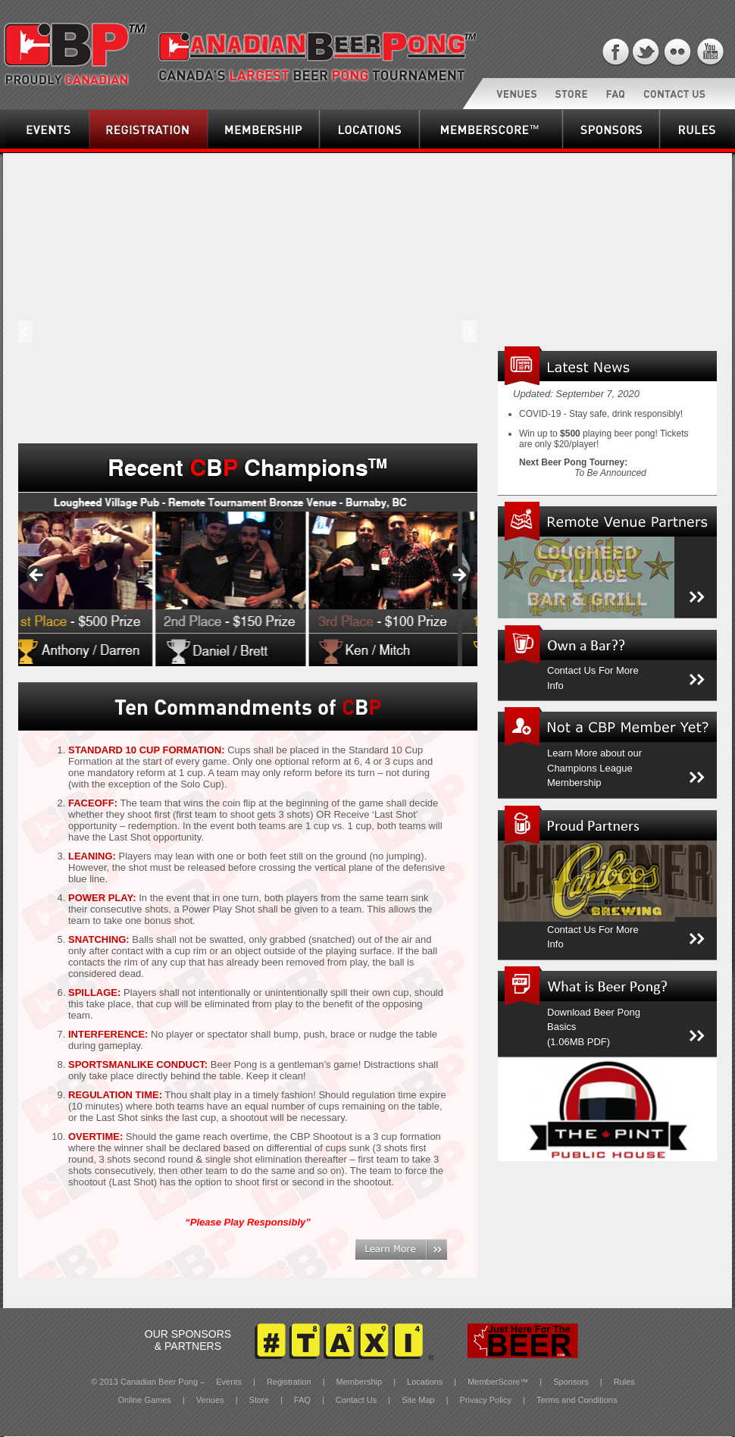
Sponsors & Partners (597, 148)
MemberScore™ (447, 148)
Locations (336, 148)
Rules (624, 1381)
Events (17, 148)
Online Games (146, 1399)
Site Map (419, 1399)
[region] (247, 579)
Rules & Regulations (695, 148)
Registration (109, 148)
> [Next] (458, 576)
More (685, 617)
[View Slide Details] (247, 579)
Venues (211, 1399)
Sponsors (572, 1381)
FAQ (303, 1399)
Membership (229, 148)
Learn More (380, 1259)
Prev (27, 343)
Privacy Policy (485, 1399)
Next (464, 343)
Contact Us (357, 1399)
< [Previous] (37, 576)
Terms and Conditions (576, 1399)
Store (260, 1399)
